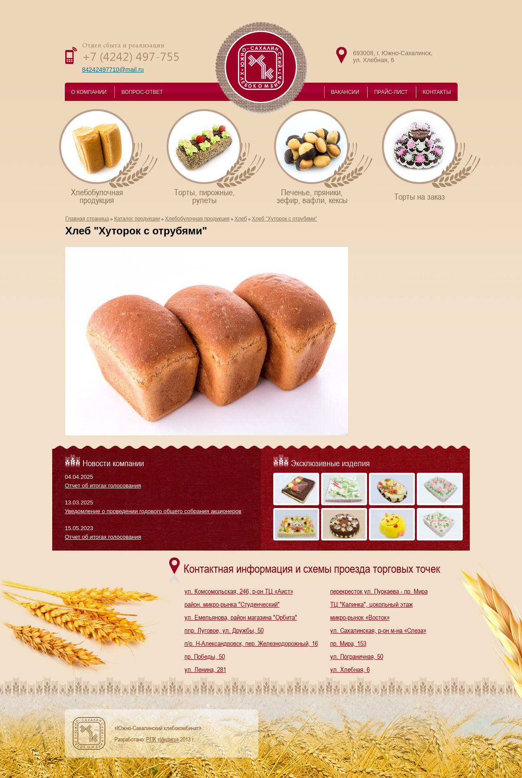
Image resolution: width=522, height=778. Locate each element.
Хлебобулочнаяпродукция (109, 156)
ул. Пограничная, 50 (356, 656)
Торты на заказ (432, 154)
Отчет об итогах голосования (103, 485)
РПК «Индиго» (162, 739)
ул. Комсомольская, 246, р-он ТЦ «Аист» (238, 591)
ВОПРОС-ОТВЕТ (142, 92)
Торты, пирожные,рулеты (216, 156)
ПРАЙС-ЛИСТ (391, 92)
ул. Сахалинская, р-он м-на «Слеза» (378, 630)
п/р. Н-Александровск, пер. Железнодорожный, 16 (251, 643)
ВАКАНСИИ (345, 92)
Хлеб (240, 219)
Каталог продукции (137, 219)
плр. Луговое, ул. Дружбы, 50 (224, 630)
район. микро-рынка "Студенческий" (232, 604)
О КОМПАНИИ (89, 92)
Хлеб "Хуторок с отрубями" (284, 219)
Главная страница (87, 219)
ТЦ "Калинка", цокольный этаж (371, 604)
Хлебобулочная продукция (197, 219)
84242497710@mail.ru (113, 69)
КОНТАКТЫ (437, 92)
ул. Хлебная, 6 (350, 669)
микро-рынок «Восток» (360, 617)
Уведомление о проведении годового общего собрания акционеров (153, 511)
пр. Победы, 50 (204, 656)
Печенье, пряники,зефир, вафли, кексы (324, 156)
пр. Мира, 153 (348, 643)
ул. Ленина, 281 (205, 669)
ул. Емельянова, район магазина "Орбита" (240, 617)
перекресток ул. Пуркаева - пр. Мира (379, 591)
